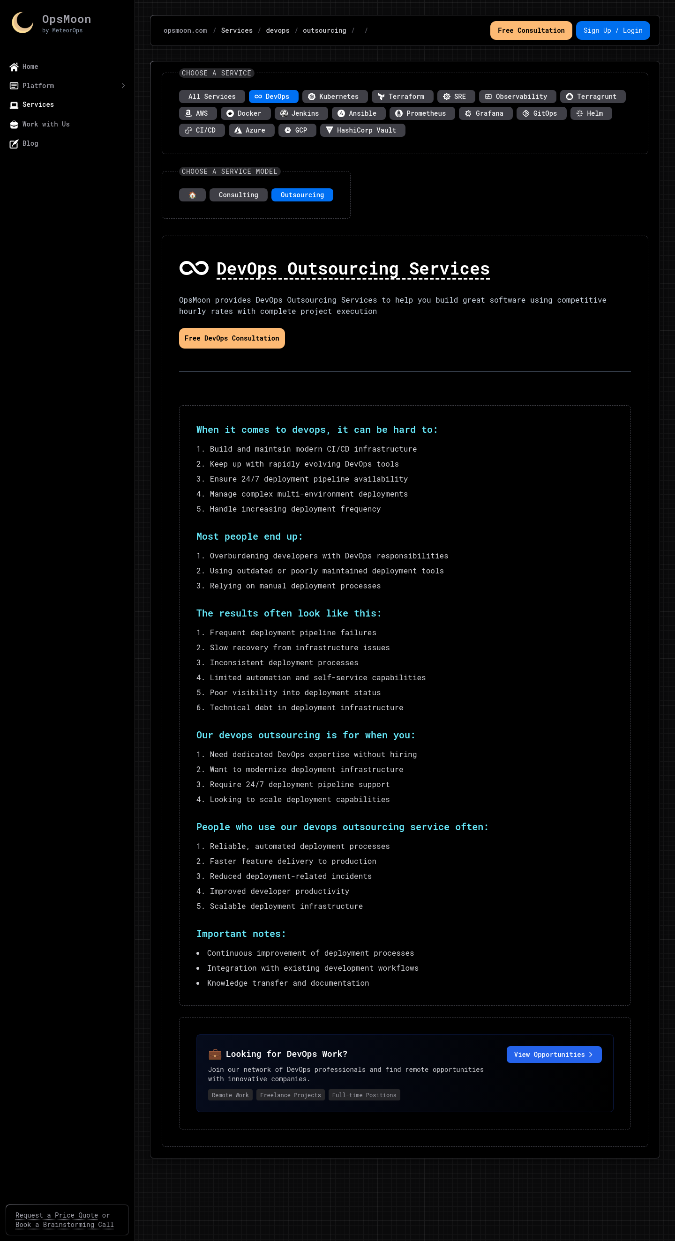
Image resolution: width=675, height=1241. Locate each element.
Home (23, 67)
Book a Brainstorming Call (64, 1224)
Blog (23, 144)
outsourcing (324, 30)
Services (31, 105)
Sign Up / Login (613, 30)
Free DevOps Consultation (232, 338)
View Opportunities (554, 1054)
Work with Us (39, 124)
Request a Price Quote (56, 1215)
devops (277, 30)
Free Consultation (531, 30)
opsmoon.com (185, 30)
